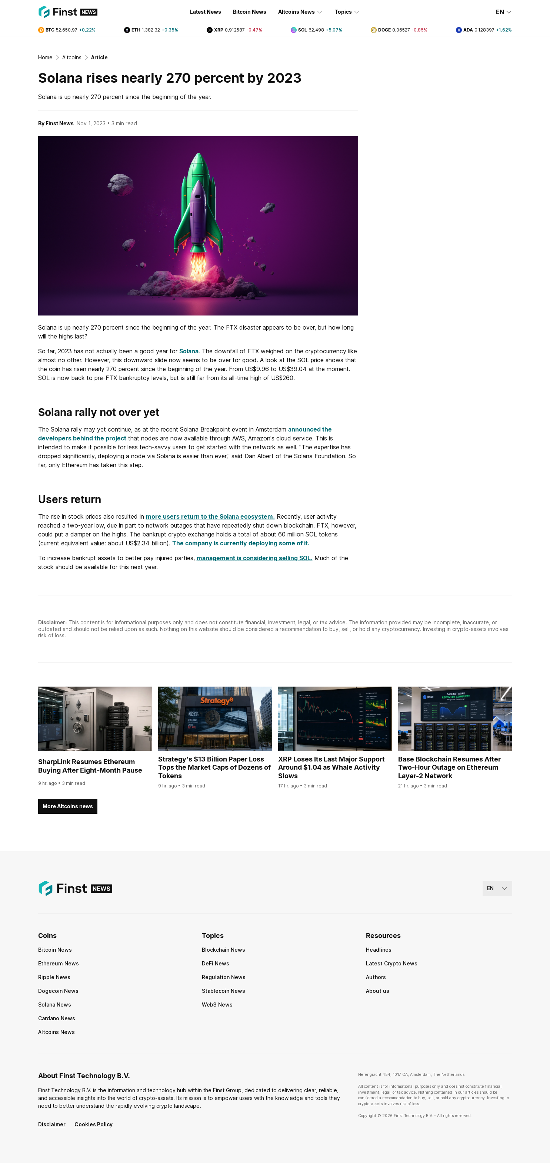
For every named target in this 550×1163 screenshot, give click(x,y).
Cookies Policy (93, 1124)
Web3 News (217, 1004)
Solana (189, 351)
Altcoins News (300, 12)
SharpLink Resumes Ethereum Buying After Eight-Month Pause (90, 766)
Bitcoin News (249, 12)
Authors (376, 977)
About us (377, 991)
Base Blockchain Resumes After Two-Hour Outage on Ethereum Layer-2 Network (449, 767)
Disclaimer (52, 1124)
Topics (347, 12)
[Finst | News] (67, 12)
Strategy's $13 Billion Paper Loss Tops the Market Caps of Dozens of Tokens (214, 767)
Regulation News (224, 977)
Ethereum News (58, 963)
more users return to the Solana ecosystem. (210, 516)
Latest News (205, 12)
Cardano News (56, 1018)
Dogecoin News (58, 991)
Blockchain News (223, 949)
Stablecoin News (223, 991)
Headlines (378, 949)
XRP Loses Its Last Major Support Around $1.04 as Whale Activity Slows (331, 767)
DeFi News (215, 963)
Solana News (54, 1004)
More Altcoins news (68, 806)
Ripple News (54, 977)
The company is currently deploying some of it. (241, 543)
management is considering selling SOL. (255, 558)
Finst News (60, 123)
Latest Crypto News (391, 963)
